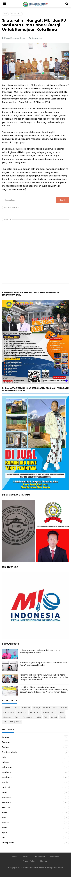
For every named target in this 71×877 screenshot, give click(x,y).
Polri (46, 717)
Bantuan (26, 707)
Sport (62, 717)
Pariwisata (27, 717)
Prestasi (5, 822)
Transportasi (15, 722)
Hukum (64, 707)
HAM (55, 707)
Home (5, 14)
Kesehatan (35, 712)
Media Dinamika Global (35, 867)
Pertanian (6, 807)
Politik (38, 717)
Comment (37, 38)
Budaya (36, 707)
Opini (17, 717)
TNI (4, 722)
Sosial (54, 717)
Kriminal (60, 712)
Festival (46, 707)
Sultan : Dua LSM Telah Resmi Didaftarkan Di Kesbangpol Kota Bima (40, 651)
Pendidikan (7, 802)
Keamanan (8, 712)
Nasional (7, 717)
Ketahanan (48, 712)
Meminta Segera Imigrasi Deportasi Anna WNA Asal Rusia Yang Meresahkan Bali (43, 663)
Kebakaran (22, 712)
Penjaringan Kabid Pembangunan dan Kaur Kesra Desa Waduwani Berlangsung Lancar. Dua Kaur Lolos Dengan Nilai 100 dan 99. (44, 677)
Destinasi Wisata (9, 752)
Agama (6, 707)
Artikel (16, 707)
